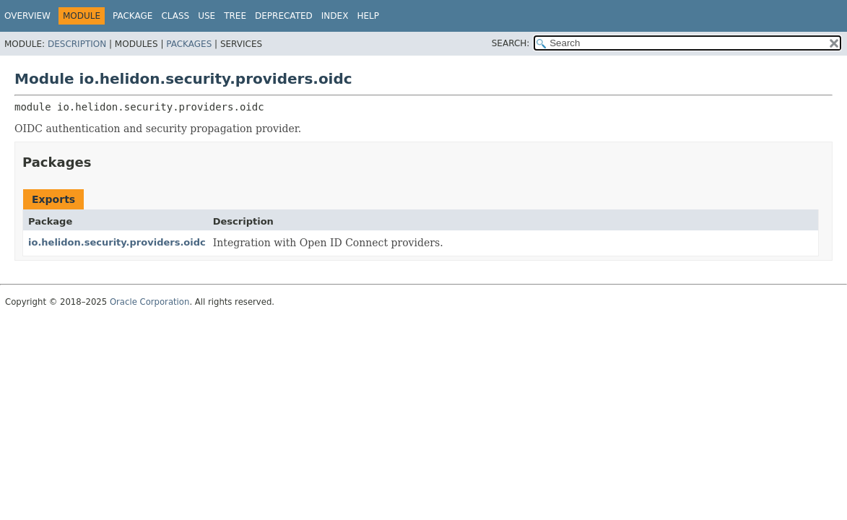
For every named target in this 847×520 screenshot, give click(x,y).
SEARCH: (511, 43)
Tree (235, 16)
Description (77, 44)
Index (335, 16)
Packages (189, 44)
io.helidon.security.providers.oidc (117, 242)
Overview (27, 16)
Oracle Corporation (150, 302)
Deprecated (284, 16)
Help (368, 16)
